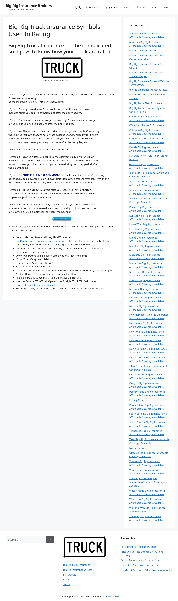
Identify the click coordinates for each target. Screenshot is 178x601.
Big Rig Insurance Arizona (144, 50)
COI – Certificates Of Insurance (146, 125)
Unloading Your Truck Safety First (140, 565)
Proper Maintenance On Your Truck (141, 560)
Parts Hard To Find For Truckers (138, 546)
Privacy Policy (137, 400)
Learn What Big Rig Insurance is (147, 224)
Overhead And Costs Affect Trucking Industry (146, 570)
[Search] (50, 539)
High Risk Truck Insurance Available (36, 285)
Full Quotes (140, 7)
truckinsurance (137, 448)
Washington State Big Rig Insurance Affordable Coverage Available (147, 482)
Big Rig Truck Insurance (86, 7)
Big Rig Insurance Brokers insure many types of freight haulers (52, 241)
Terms (166, 7)
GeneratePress (112, 596)
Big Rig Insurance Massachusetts (148, 89)
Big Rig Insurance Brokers (29, 5)
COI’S (154, 7)
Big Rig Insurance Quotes (116, 7)
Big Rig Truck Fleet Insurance (145, 103)
